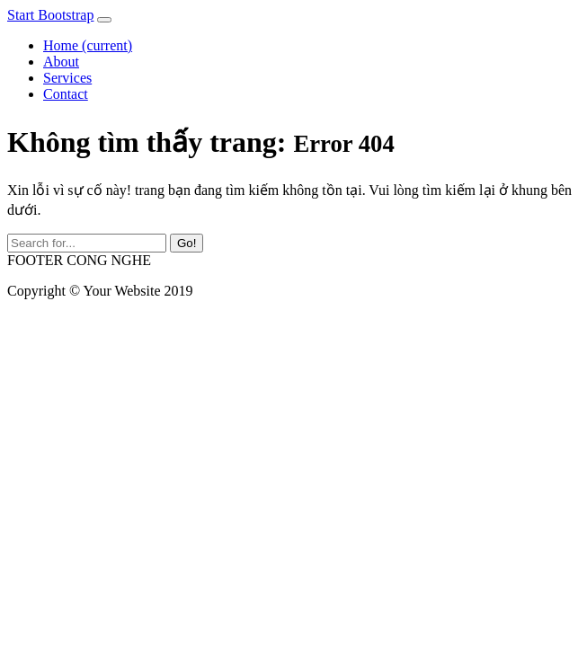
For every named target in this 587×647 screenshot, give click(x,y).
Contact (65, 94)
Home (87, 45)
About (61, 61)
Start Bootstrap (50, 14)
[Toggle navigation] (104, 19)
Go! (186, 243)
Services (67, 77)
